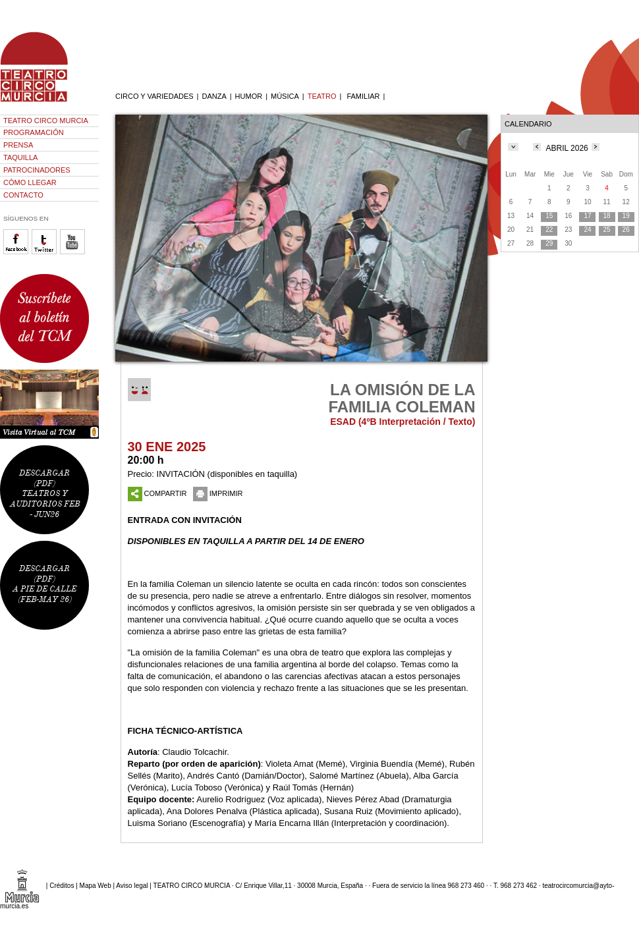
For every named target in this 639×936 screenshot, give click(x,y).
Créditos (61, 885)
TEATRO (322, 96)
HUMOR (249, 96)
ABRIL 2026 (567, 148)
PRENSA (18, 145)
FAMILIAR (363, 96)
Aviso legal (132, 885)
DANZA (214, 96)
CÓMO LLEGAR (30, 182)
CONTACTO (23, 195)
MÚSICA (285, 96)
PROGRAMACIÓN (33, 132)
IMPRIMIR (218, 493)
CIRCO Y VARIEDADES (154, 96)
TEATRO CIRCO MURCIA (45, 120)
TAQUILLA (20, 157)
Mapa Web (95, 885)
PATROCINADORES (36, 170)
